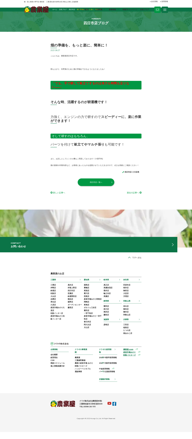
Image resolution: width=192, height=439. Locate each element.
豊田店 (78, 324)
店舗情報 (98, 9)
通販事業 (65, 386)
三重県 (26, 289)
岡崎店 (78, 314)
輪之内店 (115, 304)
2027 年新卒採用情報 (109, 373)
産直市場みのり (145, 368)
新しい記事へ (33, 196)
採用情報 (164, 2)
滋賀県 (114, 333)
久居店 (26, 317)
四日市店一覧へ (96, 186)
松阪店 (26, 304)
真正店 (114, 295)
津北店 (26, 314)
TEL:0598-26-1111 (61, 413)
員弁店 (46, 295)
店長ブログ (144, 9)
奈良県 (150, 289)
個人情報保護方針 (31, 383)
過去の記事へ (159, 196)
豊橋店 (78, 298)
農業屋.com (144, 364)
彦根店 (114, 338)
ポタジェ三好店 (82, 321)
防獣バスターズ (68, 380)
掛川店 (114, 321)
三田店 (150, 338)
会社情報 (154, 2)
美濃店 (114, 308)
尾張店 (78, 301)
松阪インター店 (30, 327)
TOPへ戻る (163, 267)
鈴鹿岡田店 (48, 308)
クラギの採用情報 (108, 364)
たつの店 (151, 345)
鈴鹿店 (26, 301)
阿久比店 (79, 340)
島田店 (114, 325)
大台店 (26, 308)
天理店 (150, 308)
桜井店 (150, 298)
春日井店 (79, 337)
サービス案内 (83, 9)
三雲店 (26, 295)
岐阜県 (114, 289)
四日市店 (47, 301)
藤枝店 (114, 328)
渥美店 (78, 295)
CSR (26, 376)
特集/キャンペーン (129, 9)
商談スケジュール (31, 380)
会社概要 (27, 370)
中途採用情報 (106, 376)
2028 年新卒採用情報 (109, 370)
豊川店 (78, 304)
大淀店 (150, 304)
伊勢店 (26, 298)
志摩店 (26, 311)
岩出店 (150, 318)
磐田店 (114, 318)
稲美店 (150, 341)
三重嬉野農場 (67, 373)
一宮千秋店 (80, 327)
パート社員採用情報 (109, 380)
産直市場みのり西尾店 (85, 311)
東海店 (78, 317)
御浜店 (46, 311)
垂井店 (114, 301)
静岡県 (114, 313)
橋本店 (150, 325)
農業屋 (65, 370)
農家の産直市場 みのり (71, 376)
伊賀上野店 (48, 298)
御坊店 (150, 321)
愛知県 (78, 289)
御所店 (150, 301)
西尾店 (78, 308)
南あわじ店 (152, 348)
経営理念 (27, 373)
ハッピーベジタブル (70, 383)
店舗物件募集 (106, 384)
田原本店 (151, 295)
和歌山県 (151, 313)
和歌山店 (151, 328)
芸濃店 (46, 304)
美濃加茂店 (116, 298)
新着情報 (112, 9)
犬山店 (78, 343)
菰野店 (46, 314)
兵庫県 (150, 333)
